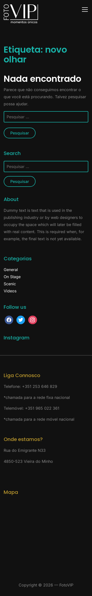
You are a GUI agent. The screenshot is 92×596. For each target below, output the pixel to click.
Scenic (10, 283)
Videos (10, 290)
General (11, 269)
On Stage (12, 276)
